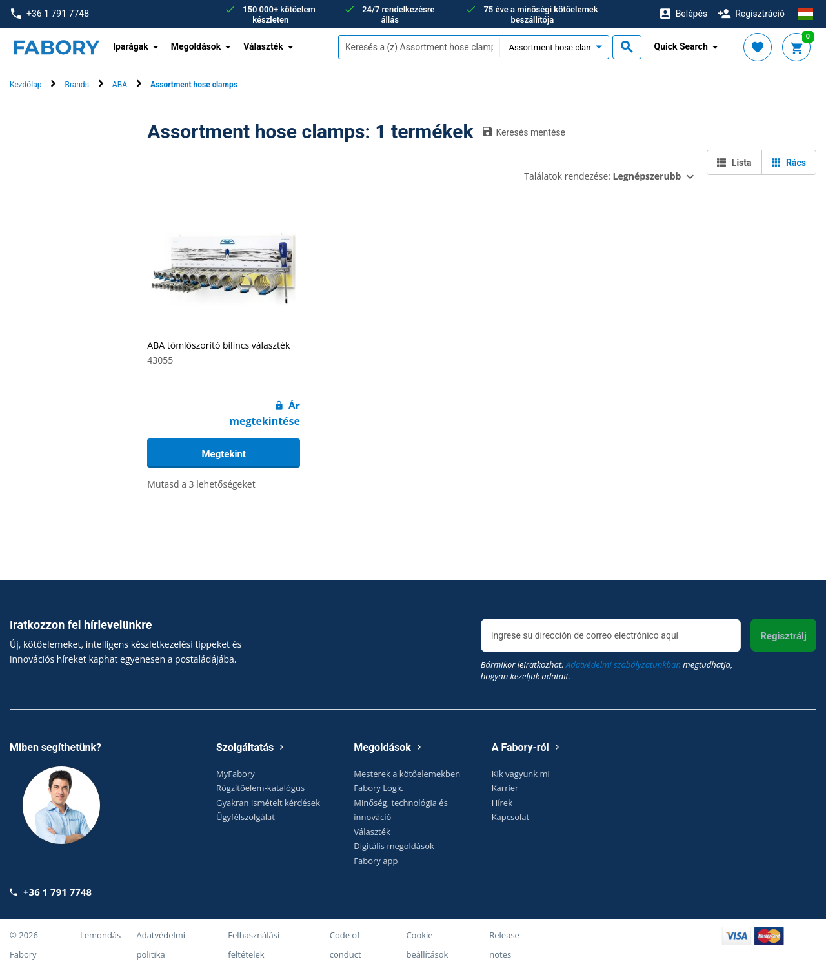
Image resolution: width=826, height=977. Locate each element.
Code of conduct (345, 944)
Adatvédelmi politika (160, 944)
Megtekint (223, 454)
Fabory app (376, 861)
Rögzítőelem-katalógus (260, 788)
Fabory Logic (378, 788)
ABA (119, 84)
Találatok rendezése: (602, 176)
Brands (76, 84)
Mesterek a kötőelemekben (407, 773)
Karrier (505, 788)
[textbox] (418, 47)
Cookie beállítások (427, 944)
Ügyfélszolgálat (245, 817)
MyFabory (235, 773)
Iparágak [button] (130, 46)
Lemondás (100, 935)
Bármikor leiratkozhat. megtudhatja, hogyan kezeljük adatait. (606, 670)
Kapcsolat (511, 817)
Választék (372, 832)
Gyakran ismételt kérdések (268, 802)
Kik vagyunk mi (521, 773)
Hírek (502, 802)
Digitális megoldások (394, 846)
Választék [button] (263, 46)
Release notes (504, 944)
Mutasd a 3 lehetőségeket (201, 484)
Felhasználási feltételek (253, 944)
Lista (734, 163)
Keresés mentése (524, 131)
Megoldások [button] (196, 46)
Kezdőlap (25, 84)
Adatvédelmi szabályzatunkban (623, 664)
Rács (789, 163)
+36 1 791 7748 (50, 14)
